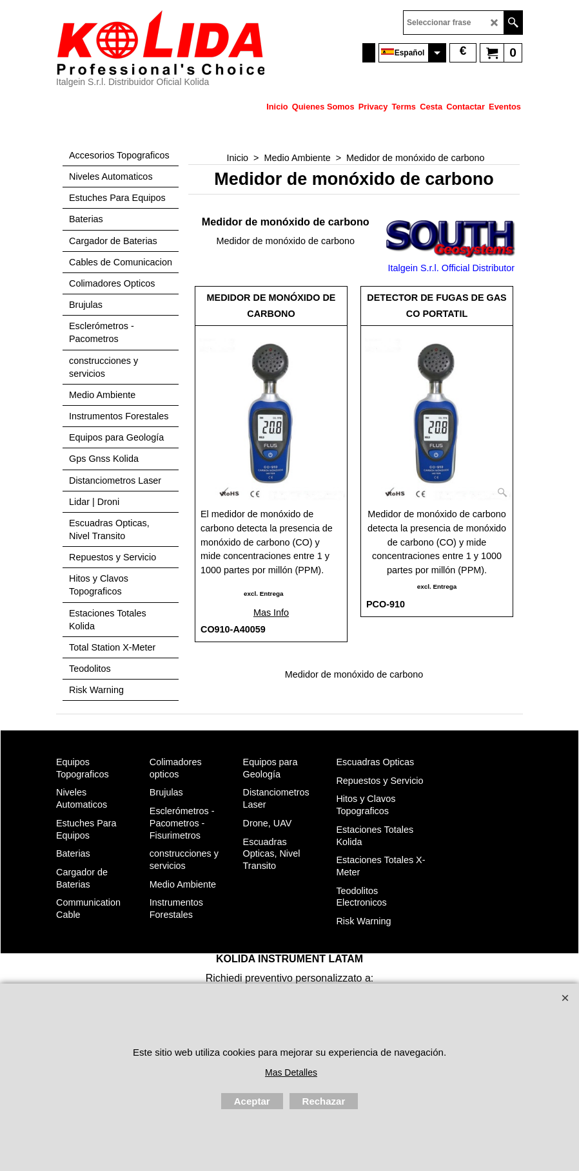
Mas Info (271, 612)
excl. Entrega (263, 593)
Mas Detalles (291, 1072)
